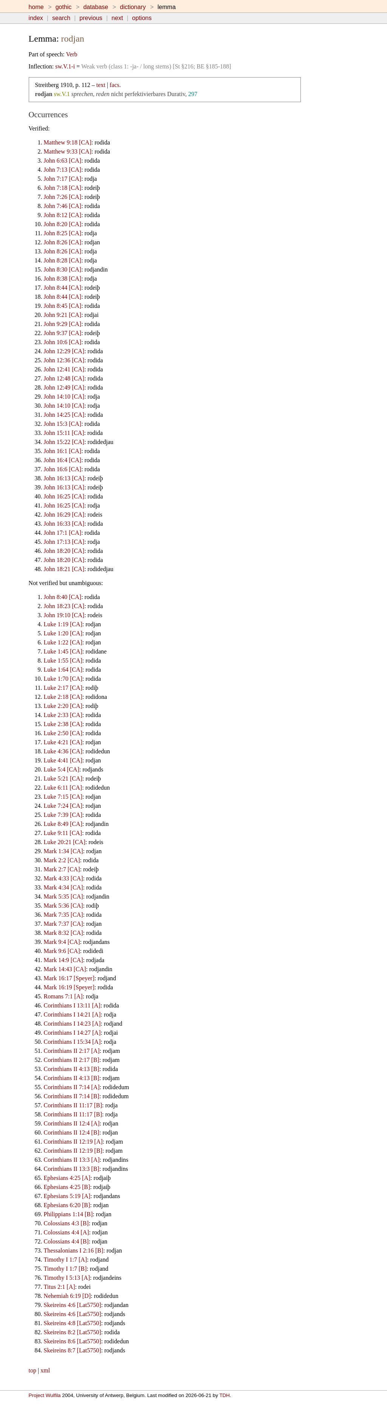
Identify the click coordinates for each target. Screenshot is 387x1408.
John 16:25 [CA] (64, 496)
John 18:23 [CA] (64, 606)
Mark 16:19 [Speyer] (69, 987)
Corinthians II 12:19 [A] (73, 1141)
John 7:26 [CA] (63, 197)
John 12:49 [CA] (64, 387)
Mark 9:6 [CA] (62, 951)
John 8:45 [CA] (63, 306)
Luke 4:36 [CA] (63, 751)
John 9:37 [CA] (63, 333)
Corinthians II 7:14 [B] (71, 1096)
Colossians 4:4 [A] (66, 1232)
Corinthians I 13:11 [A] (72, 1005)
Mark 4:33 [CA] (63, 878)
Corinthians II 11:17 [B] (73, 1105)
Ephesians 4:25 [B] (67, 1187)
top (32, 1370)
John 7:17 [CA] (63, 178)
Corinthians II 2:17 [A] (72, 1051)
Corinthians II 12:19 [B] (73, 1150)
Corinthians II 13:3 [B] (71, 1169)
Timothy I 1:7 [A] (65, 1259)
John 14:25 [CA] (64, 414)
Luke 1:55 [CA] (63, 660)
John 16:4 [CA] (63, 460)
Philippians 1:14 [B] (68, 1214)
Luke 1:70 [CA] (63, 678)
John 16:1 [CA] (63, 451)
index (36, 18)
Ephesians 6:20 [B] (67, 1205)
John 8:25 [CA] (63, 233)
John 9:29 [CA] (63, 324)
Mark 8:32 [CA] (63, 933)
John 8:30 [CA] (63, 269)
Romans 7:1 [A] (63, 996)
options (142, 18)
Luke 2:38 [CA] (63, 724)
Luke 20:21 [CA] (64, 842)
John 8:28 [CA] (63, 260)
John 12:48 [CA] (64, 378)
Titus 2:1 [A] (59, 1287)
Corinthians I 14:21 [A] (72, 1014)
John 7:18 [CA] (63, 188)
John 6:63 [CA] (63, 160)
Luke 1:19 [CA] (63, 624)
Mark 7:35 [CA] (63, 914)
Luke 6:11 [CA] (63, 787)
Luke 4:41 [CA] (63, 760)
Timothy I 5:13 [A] (67, 1277)
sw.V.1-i (65, 66)
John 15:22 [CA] (64, 442)
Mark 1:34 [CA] (63, 851)
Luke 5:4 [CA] (61, 769)
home (36, 7)
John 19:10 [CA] (64, 615)
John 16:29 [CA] (64, 514)
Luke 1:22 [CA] (63, 642)
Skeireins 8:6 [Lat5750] (72, 1341)
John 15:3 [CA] (63, 424)
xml (45, 1370)
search (61, 18)
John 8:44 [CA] (63, 287)
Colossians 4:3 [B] (66, 1223)
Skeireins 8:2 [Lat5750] (72, 1332)
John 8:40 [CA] (63, 597)
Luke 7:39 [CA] (63, 815)
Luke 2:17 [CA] (63, 688)
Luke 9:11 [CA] (63, 833)
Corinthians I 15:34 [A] (72, 1042)
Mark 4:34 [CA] (63, 887)
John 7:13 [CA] (63, 169)
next (117, 18)
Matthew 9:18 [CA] (67, 142)
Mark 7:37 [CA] (63, 924)
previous (90, 18)
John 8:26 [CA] (63, 242)
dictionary (133, 7)
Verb (71, 54)
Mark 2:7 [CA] (62, 869)
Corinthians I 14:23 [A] (72, 1023)
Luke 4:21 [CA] (63, 742)
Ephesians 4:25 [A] (67, 1178)
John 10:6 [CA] (63, 342)
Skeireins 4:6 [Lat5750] (72, 1305)
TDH (224, 1395)
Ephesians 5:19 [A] (67, 1196)
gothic (64, 7)
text (100, 85)
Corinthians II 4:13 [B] (71, 1069)
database (95, 7)
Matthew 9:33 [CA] (67, 151)
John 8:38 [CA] (63, 278)
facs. (115, 85)
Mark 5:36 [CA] (63, 905)
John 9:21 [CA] (63, 315)
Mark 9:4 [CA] (62, 942)
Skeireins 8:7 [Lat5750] (72, 1350)
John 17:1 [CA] (63, 532)
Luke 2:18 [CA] (63, 697)
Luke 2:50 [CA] (63, 733)
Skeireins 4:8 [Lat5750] (72, 1323)
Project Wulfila (45, 1395)
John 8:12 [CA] (63, 215)
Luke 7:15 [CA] (63, 796)
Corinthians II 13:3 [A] (72, 1160)
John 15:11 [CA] (64, 433)
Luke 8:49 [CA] (63, 824)
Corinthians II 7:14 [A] (72, 1087)
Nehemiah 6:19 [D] (67, 1296)
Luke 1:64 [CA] (63, 669)
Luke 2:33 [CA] (63, 715)
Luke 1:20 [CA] (63, 633)
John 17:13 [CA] (64, 542)
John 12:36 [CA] (64, 360)
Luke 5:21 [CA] (63, 778)
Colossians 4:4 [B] (66, 1241)
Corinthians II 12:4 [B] (71, 1132)
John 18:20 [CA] (64, 551)
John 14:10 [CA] (64, 396)
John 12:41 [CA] (64, 369)
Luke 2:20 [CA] (63, 706)
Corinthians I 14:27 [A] (72, 1032)
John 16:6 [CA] (63, 469)
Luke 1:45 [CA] (63, 651)
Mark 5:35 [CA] (63, 896)
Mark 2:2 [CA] (62, 860)
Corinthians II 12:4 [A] (72, 1123)
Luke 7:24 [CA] (63, 806)
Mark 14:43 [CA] (65, 969)
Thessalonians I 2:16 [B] (74, 1250)
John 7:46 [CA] (63, 206)
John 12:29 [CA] (64, 351)
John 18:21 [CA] (64, 569)
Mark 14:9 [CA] (63, 960)
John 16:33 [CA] (64, 523)
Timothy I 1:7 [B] (65, 1268)
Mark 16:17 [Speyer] (69, 978)
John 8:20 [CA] (63, 224)
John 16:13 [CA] (64, 478)
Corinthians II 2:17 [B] (71, 1060)
